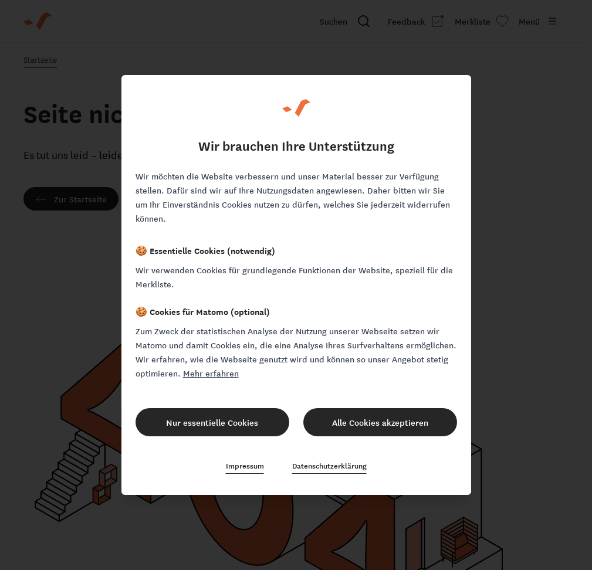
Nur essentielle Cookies (212, 422)
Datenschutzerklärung (329, 465)
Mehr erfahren (211, 373)
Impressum (245, 465)
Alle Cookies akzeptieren (380, 422)
